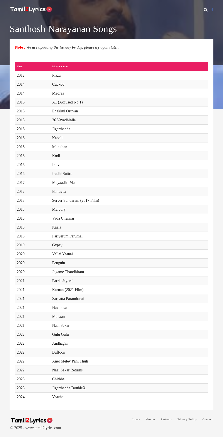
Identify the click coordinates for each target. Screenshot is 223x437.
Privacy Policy (187, 419)
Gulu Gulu (60, 334)
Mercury (59, 209)
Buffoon (58, 352)
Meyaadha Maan (65, 182)
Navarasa (59, 307)
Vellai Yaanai (62, 254)
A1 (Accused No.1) (67, 102)
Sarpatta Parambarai (68, 298)
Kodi (56, 156)
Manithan (59, 147)
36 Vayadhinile (64, 120)
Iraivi (56, 165)
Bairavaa (59, 191)
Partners (166, 419)
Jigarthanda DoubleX (69, 388)
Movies (150, 419)
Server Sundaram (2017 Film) (75, 200)
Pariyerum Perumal (67, 236)
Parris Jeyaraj (62, 281)
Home (136, 419)
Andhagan (60, 343)
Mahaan (58, 316)
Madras (58, 93)
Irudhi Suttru (62, 173)
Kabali (57, 138)
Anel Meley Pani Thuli (70, 361)
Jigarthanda (61, 129)
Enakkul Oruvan (65, 111)
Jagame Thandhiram (68, 272)
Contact (208, 419)
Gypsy (57, 245)
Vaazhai (58, 397)
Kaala (56, 227)
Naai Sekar (60, 325)
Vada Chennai (63, 218)
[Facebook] (212, 10)
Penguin (58, 263)
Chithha (58, 379)
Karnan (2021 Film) (68, 290)
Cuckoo (58, 84)
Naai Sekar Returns (67, 370)
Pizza (56, 75)
